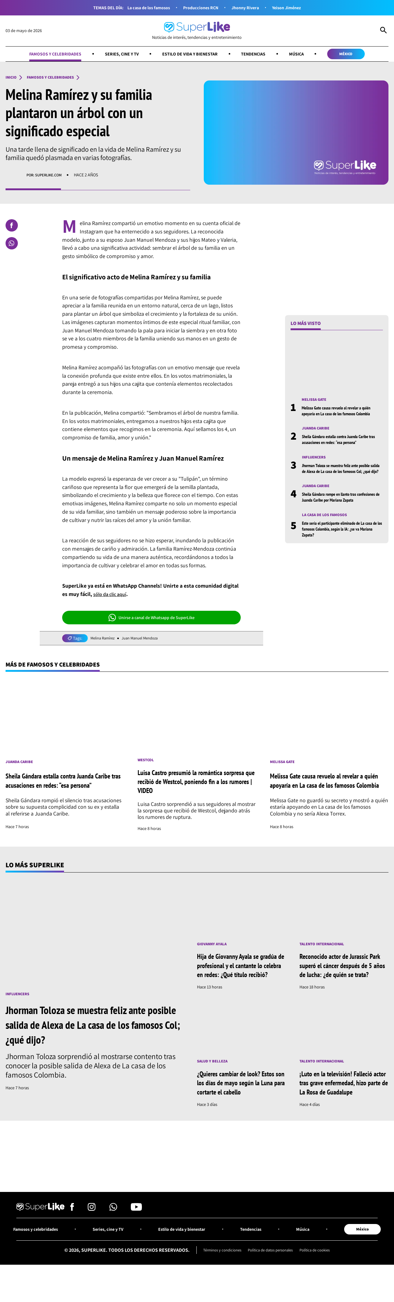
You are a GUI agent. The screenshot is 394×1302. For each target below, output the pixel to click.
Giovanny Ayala (214, 947)
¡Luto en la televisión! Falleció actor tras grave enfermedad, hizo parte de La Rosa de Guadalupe (341, 1100)
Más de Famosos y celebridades (58, 666)
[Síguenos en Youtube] (136, 1232)
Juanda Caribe (317, 430)
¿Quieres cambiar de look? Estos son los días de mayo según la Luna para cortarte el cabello (241, 1096)
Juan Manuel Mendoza (146, 639)
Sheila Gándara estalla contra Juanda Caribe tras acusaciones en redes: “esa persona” (341, 442)
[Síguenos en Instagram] (91, 1232)
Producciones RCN (200, 8)
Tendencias (258, 54)
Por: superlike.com (47, 176)
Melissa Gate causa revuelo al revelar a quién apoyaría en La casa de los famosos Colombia (342, 412)
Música (304, 54)
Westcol (147, 763)
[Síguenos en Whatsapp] (113, 1232)
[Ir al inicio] (197, 31)
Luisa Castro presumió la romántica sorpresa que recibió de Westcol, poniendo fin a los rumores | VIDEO (195, 784)
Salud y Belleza (214, 1074)
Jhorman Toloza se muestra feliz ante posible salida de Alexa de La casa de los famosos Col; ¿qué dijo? (342, 474)
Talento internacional (326, 947)
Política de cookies (320, 1275)
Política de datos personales (271, 1275)
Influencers (316, 460)
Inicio (12, 78)
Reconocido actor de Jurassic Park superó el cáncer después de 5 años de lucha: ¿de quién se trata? (344, 973)
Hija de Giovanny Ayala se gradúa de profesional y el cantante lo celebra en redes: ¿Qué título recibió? (236, 973)
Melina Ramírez (104, 639)
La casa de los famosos (143, 8)
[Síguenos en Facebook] (72, 1232)
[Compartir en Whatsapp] (12, 244)
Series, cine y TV (116, 54)
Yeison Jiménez (292, 8)
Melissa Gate (316, 401)
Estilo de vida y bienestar (190, 54)
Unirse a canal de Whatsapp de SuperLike (151, 618)
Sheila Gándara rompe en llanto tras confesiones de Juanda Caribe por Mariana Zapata (339, 510)
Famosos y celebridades (44, 54)
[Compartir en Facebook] (12, 226)
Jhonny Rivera (248, 8)
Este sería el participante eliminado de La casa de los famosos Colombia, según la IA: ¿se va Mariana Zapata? (339, 545)
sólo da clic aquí (112, 595)
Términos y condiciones (217, 1275)
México (357, 54)
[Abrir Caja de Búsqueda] (383, 31)
